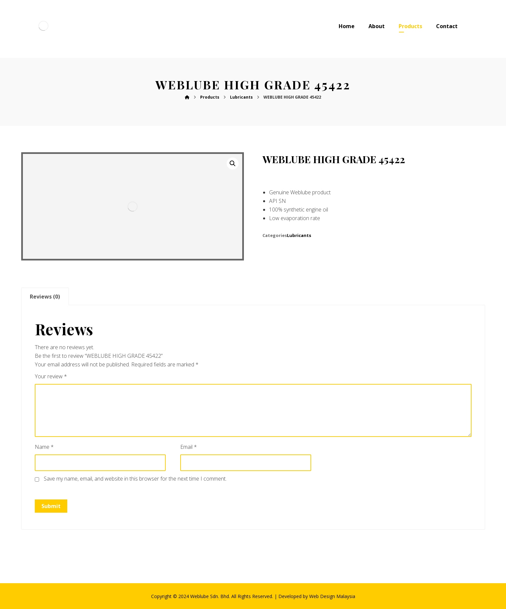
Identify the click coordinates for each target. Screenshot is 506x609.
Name (44, 446)
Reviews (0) (45, 296)
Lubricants (299, 235)
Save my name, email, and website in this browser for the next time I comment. (135, 478)
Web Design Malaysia (332, 596)
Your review (51, 376)
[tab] (45, 296)
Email (188, 446)
